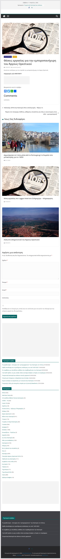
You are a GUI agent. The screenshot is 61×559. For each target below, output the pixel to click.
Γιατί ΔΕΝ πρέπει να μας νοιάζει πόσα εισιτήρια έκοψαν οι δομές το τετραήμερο (24, 373)
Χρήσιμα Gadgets (7, 477)
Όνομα (4, 282)
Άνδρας (4, 411)
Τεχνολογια (5, 469)
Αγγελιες (4, 406)
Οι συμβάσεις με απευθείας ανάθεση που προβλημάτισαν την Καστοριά (21, 370)
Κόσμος (4, 445)
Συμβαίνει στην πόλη (8, 461)
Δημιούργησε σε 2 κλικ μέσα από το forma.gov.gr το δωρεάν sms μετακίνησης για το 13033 (28, 156)
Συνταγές (4, 464)
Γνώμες (4, 419)
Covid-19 (4, 403)
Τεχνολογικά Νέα (6, 472)
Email (4, 290)
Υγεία (3, 475)
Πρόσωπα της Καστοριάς (9, 459)
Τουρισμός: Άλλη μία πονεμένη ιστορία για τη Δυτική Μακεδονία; (20, 383)
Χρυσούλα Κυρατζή (16, 67)
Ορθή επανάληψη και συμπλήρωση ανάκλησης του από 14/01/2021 (20, 367)
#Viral (3, 392)
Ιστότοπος (5, 298)
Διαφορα (4, 427)
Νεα (3, 451)
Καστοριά (4, 443)
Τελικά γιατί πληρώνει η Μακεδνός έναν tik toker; (15, 378)
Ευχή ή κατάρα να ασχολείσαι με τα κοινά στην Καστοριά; (18, 380)
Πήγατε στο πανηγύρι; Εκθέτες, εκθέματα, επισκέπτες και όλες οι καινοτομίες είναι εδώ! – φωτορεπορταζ (32, 113)
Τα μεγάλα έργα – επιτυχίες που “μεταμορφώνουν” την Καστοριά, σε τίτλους (23, 365)
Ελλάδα (4, 430)
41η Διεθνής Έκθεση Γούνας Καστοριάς (12, 398)
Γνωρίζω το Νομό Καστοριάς (10, 422)
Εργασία (14, 56)
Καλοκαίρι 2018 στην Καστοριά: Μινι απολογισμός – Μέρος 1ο (22, 108)
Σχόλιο (5, 260)
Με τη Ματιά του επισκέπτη (9, 448)
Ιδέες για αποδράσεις (8, 440)
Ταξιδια (4, 467)
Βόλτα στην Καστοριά (8, 416)
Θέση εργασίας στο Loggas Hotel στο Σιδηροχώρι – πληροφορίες (28, 198)
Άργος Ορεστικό (7, 56)
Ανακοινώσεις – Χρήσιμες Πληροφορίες (12, 408)
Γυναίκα (4, 424)
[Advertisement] (17, 80)
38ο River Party (6, 395)
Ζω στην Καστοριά (7, 437)
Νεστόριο (4, 453)
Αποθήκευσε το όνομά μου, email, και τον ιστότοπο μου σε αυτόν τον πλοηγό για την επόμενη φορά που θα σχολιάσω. (28, 310)
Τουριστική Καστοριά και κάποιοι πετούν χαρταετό (33, 6)
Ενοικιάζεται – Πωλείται (8, 432)
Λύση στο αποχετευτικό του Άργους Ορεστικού (22, 240)
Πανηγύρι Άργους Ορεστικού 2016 (11, 456)
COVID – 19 (5, 400)
